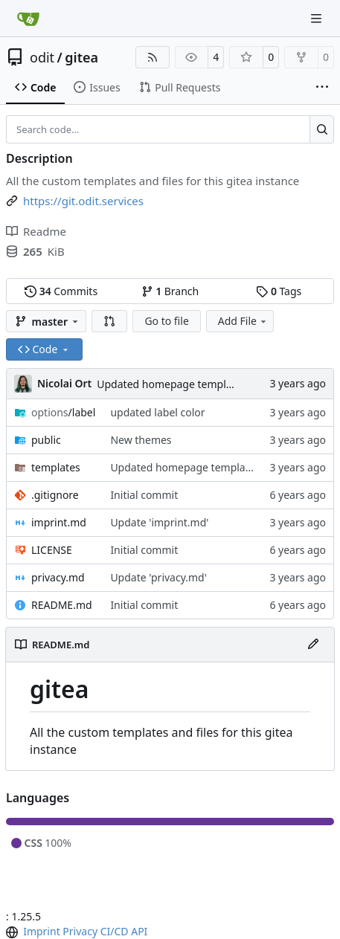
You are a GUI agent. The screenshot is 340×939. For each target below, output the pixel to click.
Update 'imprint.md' (159, 522)
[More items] (322, 87)
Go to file (166, 321)
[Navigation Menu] (318, 18)
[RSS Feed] (152, 57)
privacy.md (58, 577)
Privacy (79, 931)
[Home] (28, 18)
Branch (170, 291)
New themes (140, 440)
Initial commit (144, 495)
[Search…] (321, 129)
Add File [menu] (243, 321)
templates (55, 467)
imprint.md (58, 522)
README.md (61, 605)
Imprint (41, 931)
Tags (278, 291)
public (46, 440)
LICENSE (51, 550)
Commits (61, 291)
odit (42, 57)
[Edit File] (313, 644)
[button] (109, 321)
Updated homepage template (169, 384)
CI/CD (114, 931)
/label (63, 412)
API (139, 931)
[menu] (13, 932)
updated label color (157, 412)
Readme (36, 231)
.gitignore (55, 495)
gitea (81, 57)
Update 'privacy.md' (158, 577)
